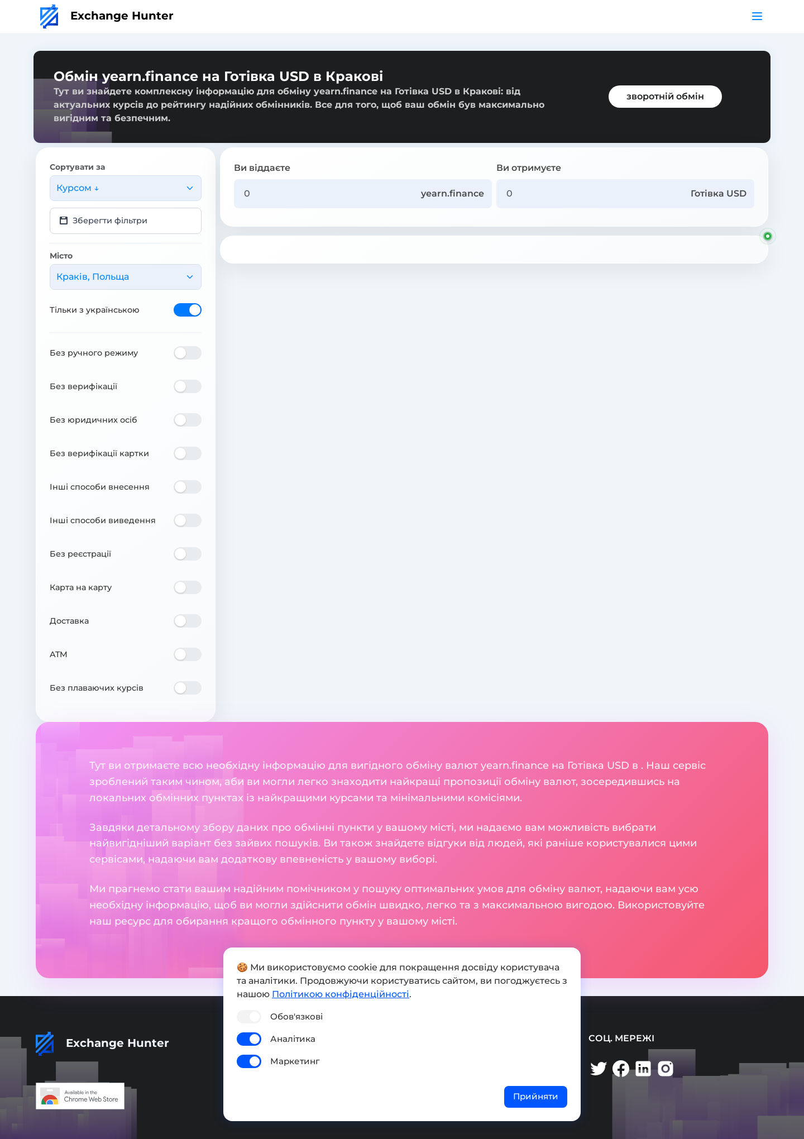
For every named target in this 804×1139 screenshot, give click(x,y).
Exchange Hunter (107, 15)
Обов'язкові (296, 1016)
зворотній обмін (665, 96)
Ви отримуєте (528, 167)
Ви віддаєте (262, 167)
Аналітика (292, 1038)
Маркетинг (294, 1061)
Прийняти (535, 1096)
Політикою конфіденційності (340, 994)
